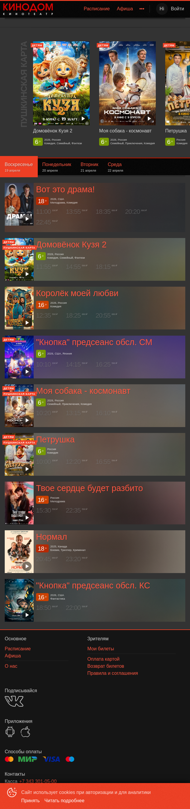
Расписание (97, 8)
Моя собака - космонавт (83, 391)
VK (14, 701)
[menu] (102, 9)
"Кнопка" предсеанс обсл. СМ (94, 342)
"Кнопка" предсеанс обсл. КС (93, 585)
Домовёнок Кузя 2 (71, 245)
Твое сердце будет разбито (89, 488)
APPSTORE (25, 731)
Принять (30, 800)
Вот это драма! (65, 189)
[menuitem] (96, 9)
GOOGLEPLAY (10, 731)
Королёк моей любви (77, 293)
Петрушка (55, 439)
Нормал (51, 536)
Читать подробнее (65, 800)
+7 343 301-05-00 (38, 781)
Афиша (125, 8)
